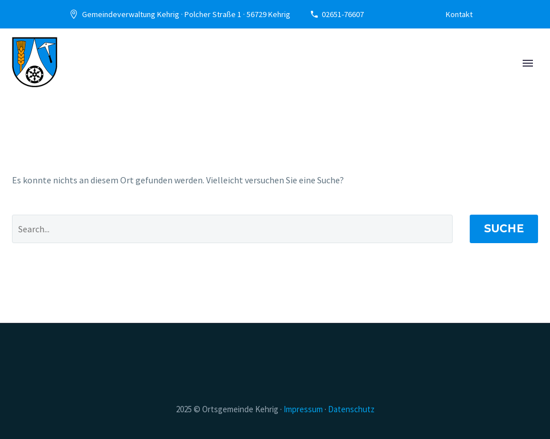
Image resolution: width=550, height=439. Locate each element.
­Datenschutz (351, 409)
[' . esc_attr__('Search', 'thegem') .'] (232, 229)
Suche (504, 228)
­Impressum (303, 409)
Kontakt (459, 14)
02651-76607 (343, 14)
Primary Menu (528, 63)
